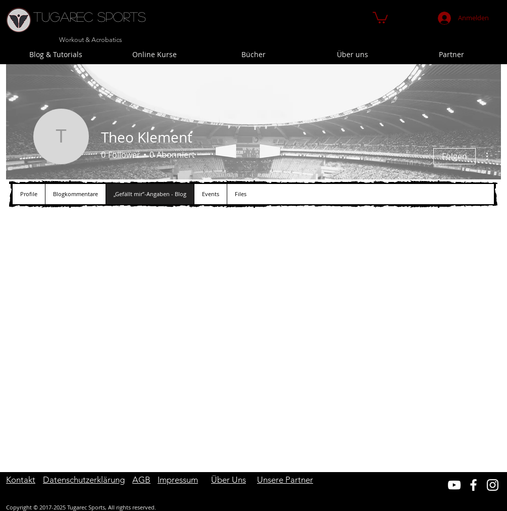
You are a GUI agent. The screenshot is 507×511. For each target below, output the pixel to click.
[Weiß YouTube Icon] (454, 485)
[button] (380, 17)
